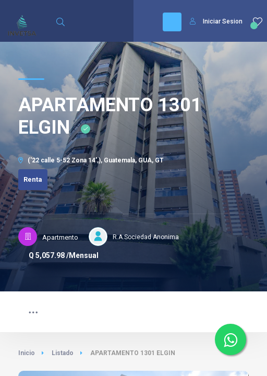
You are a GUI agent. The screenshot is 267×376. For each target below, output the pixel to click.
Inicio (26, 353)
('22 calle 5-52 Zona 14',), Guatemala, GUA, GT (91, 160)
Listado (63, 353)
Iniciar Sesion (216, 21)
